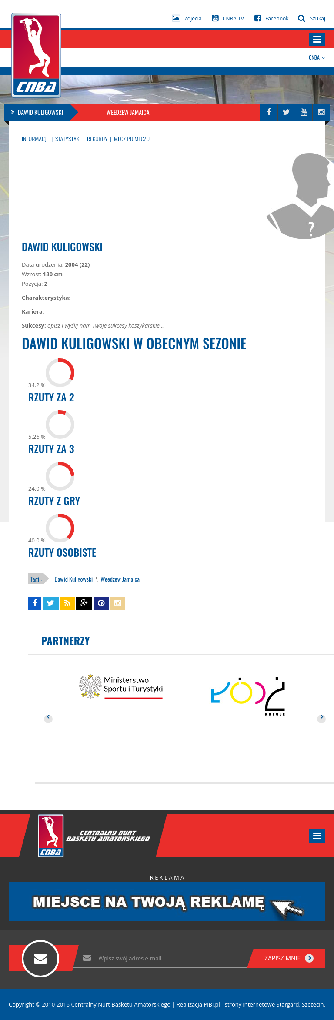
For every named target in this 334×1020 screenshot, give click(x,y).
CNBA (317, 57)
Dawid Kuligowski (73, 578)
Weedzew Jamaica (119, 578)
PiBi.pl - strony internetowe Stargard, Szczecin (264, 1004)
